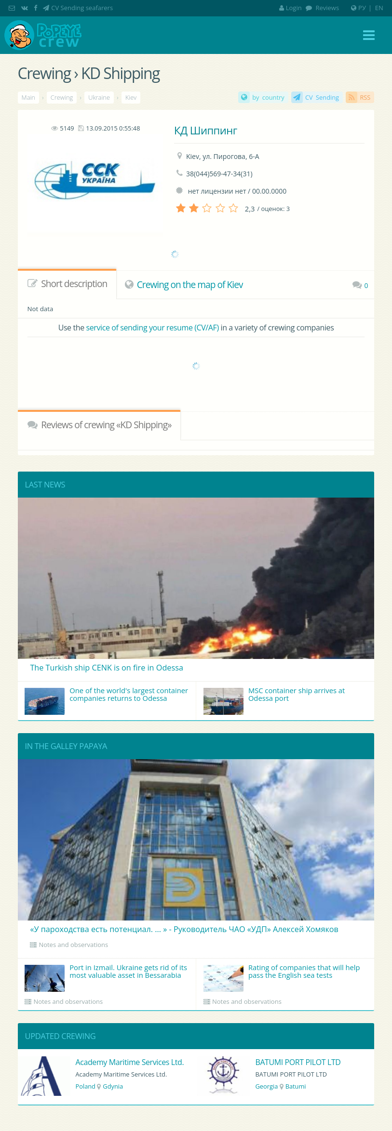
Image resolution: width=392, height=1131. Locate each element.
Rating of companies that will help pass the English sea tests (281, 977)
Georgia (266, 1086)
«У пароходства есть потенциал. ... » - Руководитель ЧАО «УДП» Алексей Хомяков (184, 929)
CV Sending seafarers (82, 7)
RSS (365, 97)
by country (268, 97)
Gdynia (113, 1086)
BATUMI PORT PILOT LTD (297, 1062)
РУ (362, 7)
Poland (85, 1086)
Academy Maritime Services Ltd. (129, 1062)
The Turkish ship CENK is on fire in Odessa (106, 667)
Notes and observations (73, 944)
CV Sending (322, 97)
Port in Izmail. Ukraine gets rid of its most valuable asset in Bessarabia (106, 977)
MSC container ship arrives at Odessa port (274, 700)
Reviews (326, 7)
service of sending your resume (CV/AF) (152, 327)
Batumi (295, 1086)
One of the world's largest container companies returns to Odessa (106, 700)
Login (290, 7)
